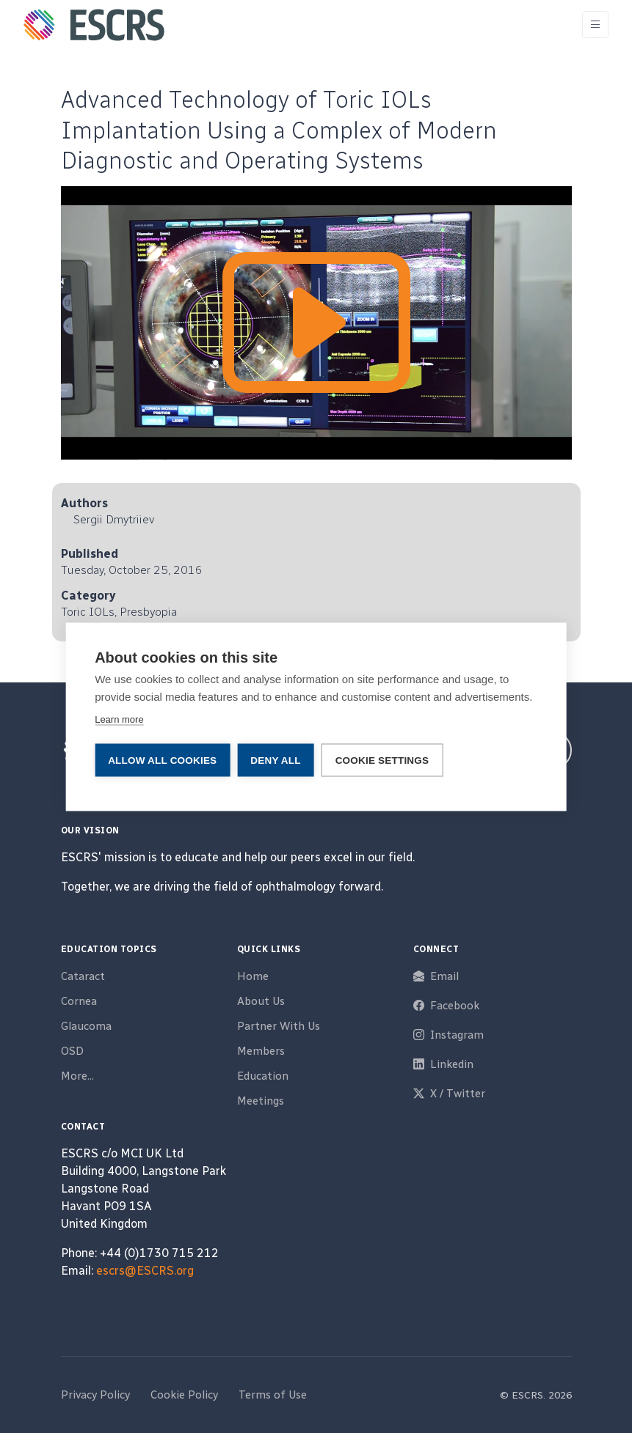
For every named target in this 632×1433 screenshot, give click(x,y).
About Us (261, 1001)
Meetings (260, 1101)
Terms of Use (273, 1394)
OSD (72, 1051)
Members (261, 1051)
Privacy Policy (95, 1394)
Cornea (79, 1001)
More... (77, 1076)
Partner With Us (278, 1026)
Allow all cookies (162, 759)
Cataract (83, 976)
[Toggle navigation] (595, 24)
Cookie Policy (184, 1394)
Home (253, 976)
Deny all (275, 759)
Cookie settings (382, 759)
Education (262, 1076)
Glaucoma (86, 1026)
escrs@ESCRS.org (145, 1271)
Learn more (119, 718)
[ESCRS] (93, 25)
